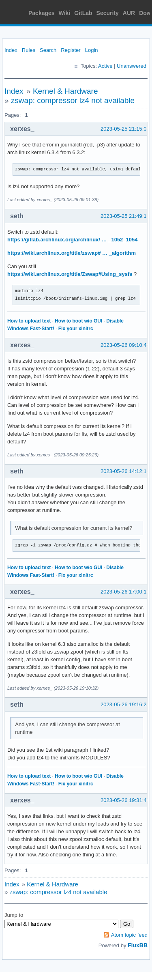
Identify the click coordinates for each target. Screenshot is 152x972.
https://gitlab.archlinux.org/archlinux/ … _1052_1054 (72, 240)
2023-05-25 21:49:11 (125, 216)
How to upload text (29, 321)
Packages (41, 13)
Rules (28, 50)
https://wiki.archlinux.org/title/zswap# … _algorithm (71, 253)
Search (48, 50)
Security (107, 13)
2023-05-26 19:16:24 (125, 704)
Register (70, 50)
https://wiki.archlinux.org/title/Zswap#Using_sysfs (69, 274)
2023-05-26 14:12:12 (125, 471)
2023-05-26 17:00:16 (125, 592)
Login (91, 50)
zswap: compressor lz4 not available (73, 100)
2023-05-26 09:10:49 (125, 345)
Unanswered (131, 66)
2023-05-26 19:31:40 (125, 800)
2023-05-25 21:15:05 (125, 129)
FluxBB (138, 945)
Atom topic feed (129, 935)
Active (105, 66)
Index (10, 50)
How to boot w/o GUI (78, 321)
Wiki (65, 13)
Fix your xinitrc (75, 328)
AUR (129, 13)
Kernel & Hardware (65, 91)
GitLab (83, 13)
